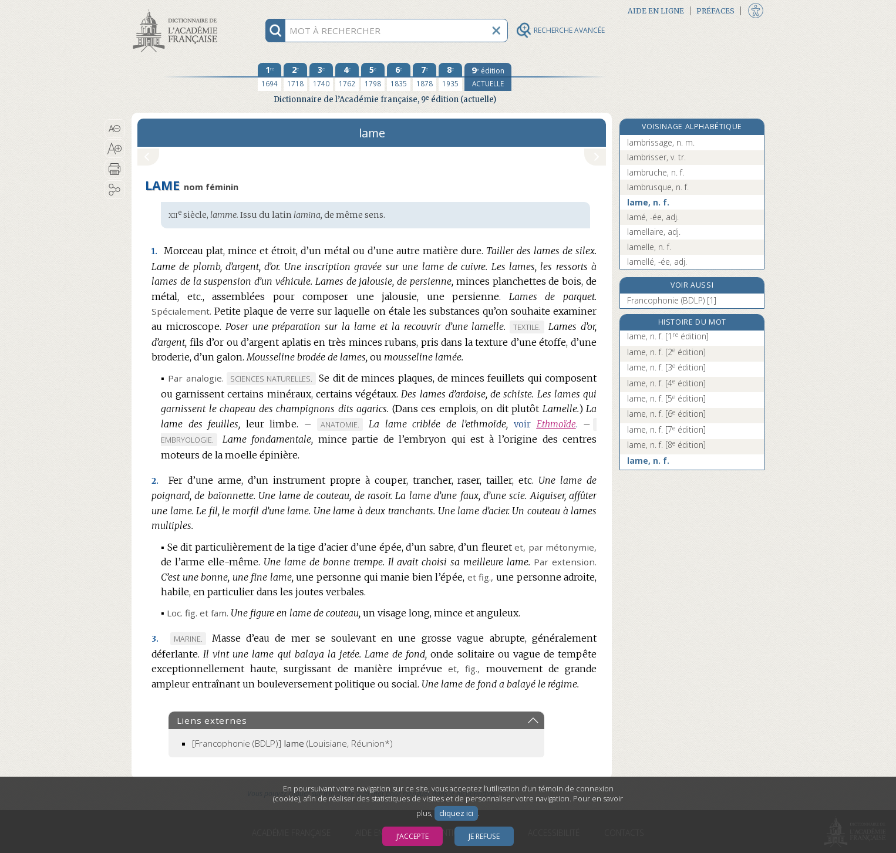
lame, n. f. (648, 202)
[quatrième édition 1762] (347, 77)
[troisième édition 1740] (321, 77)
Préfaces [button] (715, 10)
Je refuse (484, 836)
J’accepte (412, 836)
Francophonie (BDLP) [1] (671, 300)
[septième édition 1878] (424, 77)
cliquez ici (456, 813)
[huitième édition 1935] (450, 77)
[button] (115, 128)
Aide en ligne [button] (656, 10)
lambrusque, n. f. (658, 187)
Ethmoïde (556, 424)
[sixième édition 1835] (398, 77)
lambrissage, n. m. (661, 142)
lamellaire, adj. (654, 231)
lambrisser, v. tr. (656, 157)
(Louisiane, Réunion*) (292, 743)
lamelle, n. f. (649, 246)
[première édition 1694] (269, 77)
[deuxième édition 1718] (295, 77)
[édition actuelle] (487, 77)
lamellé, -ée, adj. (657, 261)
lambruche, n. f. (655, 172)
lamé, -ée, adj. (653, 216)
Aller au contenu (177, 10)
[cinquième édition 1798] (373, 77)
